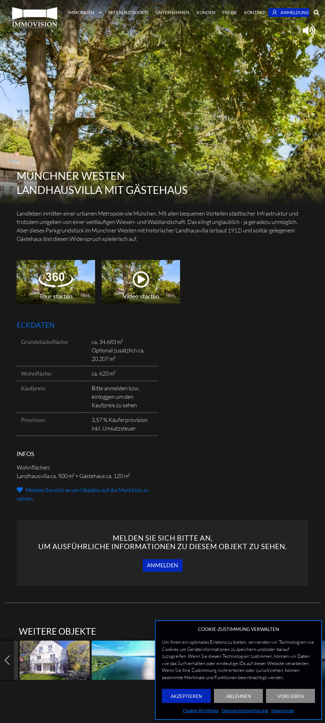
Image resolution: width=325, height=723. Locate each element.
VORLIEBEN (290, 696)
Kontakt (254, 12)
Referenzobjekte (128, 12)
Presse (229, 12)
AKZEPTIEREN (186, 696)
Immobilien (81, 12)
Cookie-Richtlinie (201, 710)
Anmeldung (291, 12)
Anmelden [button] (162, 565)
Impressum (282, 710)
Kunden (206, 12)
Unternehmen (172, 12)
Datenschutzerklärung (245, 710)
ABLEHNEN (238, 696)
